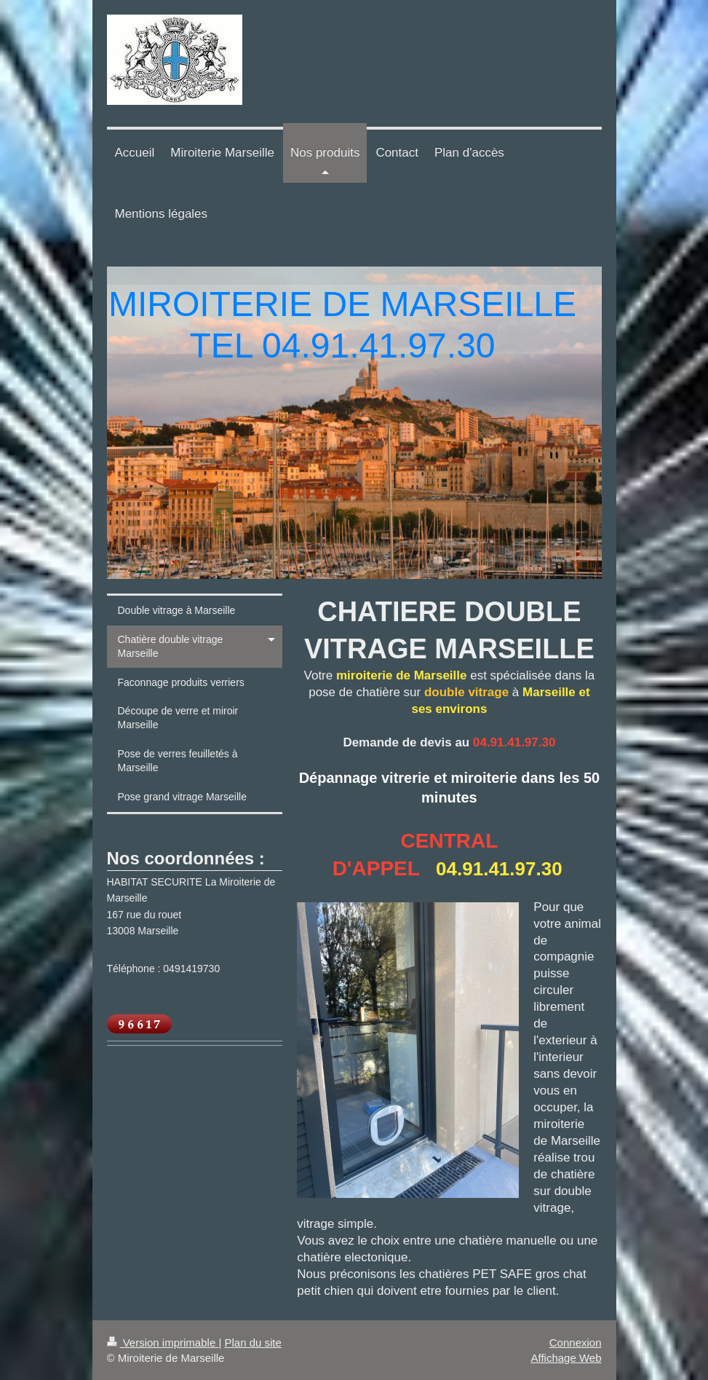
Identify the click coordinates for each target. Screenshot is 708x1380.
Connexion (575, 1342)
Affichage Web (565, 1358)
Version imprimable (163, 1342)
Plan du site (252, 1342)
